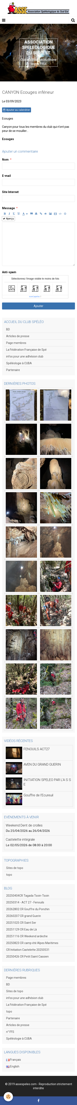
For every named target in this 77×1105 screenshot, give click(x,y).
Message (8, 208)
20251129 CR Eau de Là (21, 929)
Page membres (16, 343)
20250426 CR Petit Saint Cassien (27, 956)
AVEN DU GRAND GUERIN (42, 765)
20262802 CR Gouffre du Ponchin (27, 909)
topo (9, 874)
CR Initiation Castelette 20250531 (27, 949)
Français (13, 1059)
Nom (5, 159)
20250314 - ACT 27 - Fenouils (25, 902)
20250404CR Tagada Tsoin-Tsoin (27, 895)
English (12, 1066)
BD (8, 329)
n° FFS (10, 1031)
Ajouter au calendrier (16, 109)
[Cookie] (8, 1096)
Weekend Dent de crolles (24, 825)
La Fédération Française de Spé (26, 349)
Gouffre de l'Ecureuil (38, 795)
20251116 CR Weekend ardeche (27, 936)
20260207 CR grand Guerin (23, 916)
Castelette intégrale (20, 840)
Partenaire (13, 370)
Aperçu (8, 218)
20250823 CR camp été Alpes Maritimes (32, 943)
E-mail (6, 175)
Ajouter (38, 306)
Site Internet (10, 192)
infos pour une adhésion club (24, 356)
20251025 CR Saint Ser (21, 922)
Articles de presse (17, 336)
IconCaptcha (34, 297)
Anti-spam (9, 272)
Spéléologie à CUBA (19, 363)
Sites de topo (14, 868)
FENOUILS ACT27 (37, 749)
